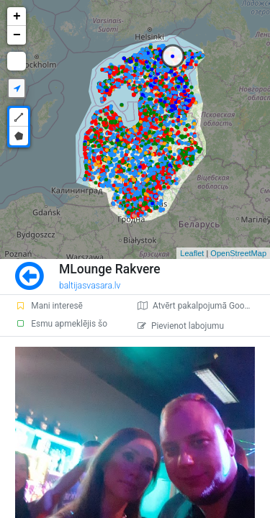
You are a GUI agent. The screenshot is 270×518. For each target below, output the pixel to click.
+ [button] (17, 16)
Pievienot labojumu (181, 326)
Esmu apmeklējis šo (61, 324)
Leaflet (192, 253)
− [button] (17, 35)
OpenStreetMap (238, 253)
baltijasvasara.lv (90, 286)
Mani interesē (49, 306)
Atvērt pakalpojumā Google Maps (204, 306)
